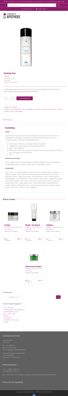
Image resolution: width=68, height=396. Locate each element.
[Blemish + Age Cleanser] (34, 212)
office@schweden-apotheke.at (36, 1)
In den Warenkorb (24, 98)
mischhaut (37, 109)
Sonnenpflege (7, 318)
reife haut (53, 109)
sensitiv (59, 109)
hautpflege (29, 109)
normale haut (45, 109)
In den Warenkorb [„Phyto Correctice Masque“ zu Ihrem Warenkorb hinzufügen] (29, 281)
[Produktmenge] (9, 98)
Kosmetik (14, 107)
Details (20, 239)
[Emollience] (55, 212)
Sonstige (6, 322)
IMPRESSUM (38, 392)
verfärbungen (18, 111)
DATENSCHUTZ (47, 392)
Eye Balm (7, 225)
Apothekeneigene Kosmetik (11, 311)
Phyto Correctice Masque (33, 266)
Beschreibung (7, 120)
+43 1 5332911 (10, 1)
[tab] (34, 120)
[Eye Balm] (13, 212)
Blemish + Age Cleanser (32, 225)
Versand (8, 80)
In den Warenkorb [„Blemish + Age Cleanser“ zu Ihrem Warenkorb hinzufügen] (29, 239)
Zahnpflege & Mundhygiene (11, 320)
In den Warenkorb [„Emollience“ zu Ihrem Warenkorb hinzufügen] (50, 239)
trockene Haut (8, 111)
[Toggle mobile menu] (64, 14)
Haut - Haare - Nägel (9, 313)
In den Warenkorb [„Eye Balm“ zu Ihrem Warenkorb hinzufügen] (8, 239)
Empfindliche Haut (19, 109)
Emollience (49, 225)
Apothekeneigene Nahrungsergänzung (14, 309)
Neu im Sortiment (8, 307)
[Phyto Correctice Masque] (34, 254)
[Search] (58, 5)
